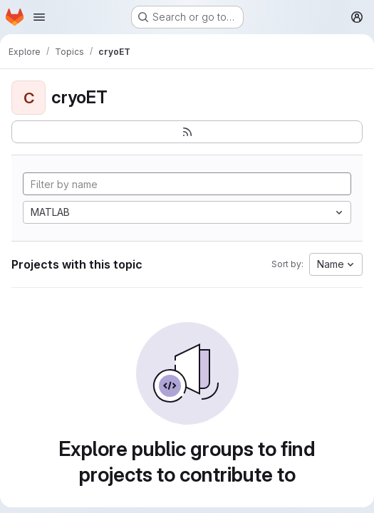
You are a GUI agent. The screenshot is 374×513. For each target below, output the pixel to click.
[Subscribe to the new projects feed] (187, 131)
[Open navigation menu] (39, 17)
